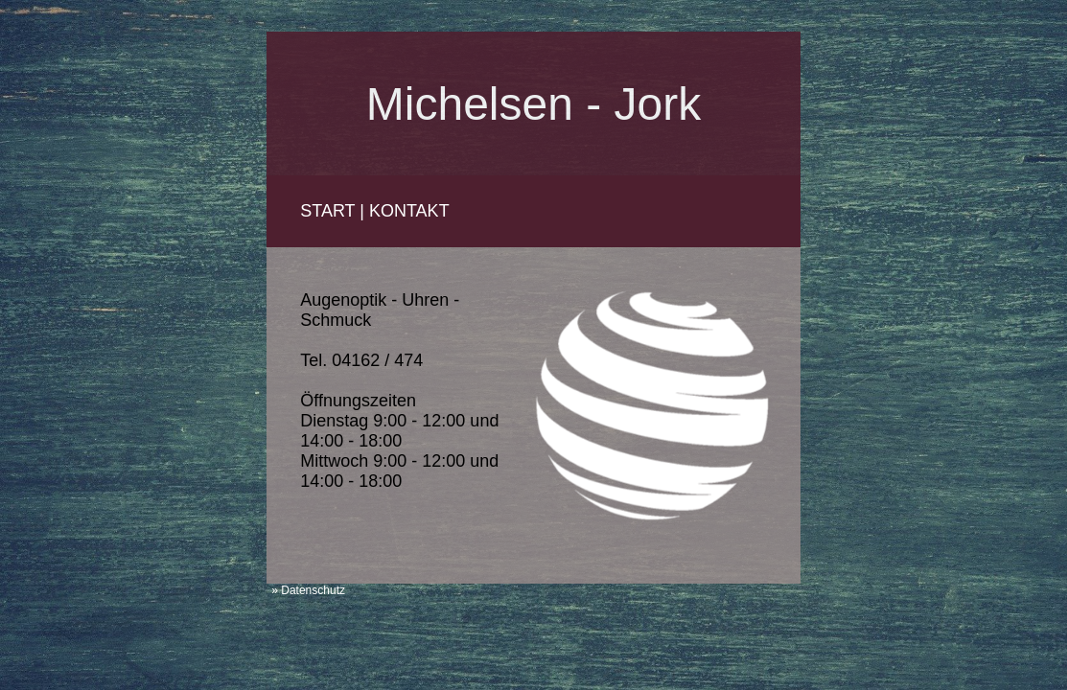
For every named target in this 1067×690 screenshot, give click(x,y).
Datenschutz (313, 590)
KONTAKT (409, 210)
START (327, 210)
